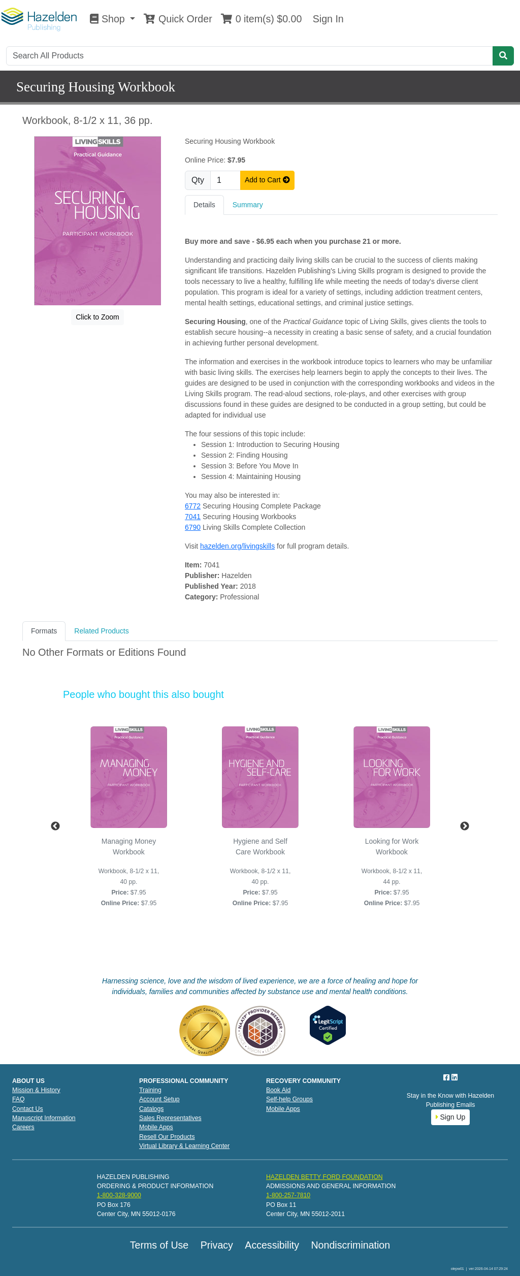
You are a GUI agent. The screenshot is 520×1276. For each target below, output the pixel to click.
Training (150, 1090)
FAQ (18, 1099)
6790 (193, 527)
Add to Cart (267, 180)
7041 (193, 517)
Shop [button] (108, 18)
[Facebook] (447, 1077)
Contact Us (27, 1108)
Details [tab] (204, 205)
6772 (193, 506)
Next (465, 826)
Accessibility (272, 1245)
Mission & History (36, 1090)
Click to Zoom (97, 317)
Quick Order (177, 18)
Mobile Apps (156, 1127)
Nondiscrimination (350, 1245)
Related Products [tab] (101, 631)
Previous (55, 826)
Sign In (326, 18)
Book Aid (278, 1090)
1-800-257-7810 (288, 1195)
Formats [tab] (44, 631)
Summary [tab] (248, 205)
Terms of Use (159, 1245)
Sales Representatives (170, 1118)
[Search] (249, 56)
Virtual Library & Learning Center (184, 1146)
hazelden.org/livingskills (237, 546)
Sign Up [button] (451, 1117)
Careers (23, 1127)
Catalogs (151, 1108)
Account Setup (159, 1099)
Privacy (217, 1245)
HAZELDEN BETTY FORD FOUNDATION (324, 1177)
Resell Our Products (167, 1136)
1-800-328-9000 (119, 1195)
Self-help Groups (289, 1099)
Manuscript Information (44, 1118)
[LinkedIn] (454, 1077)
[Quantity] (225, 180)
